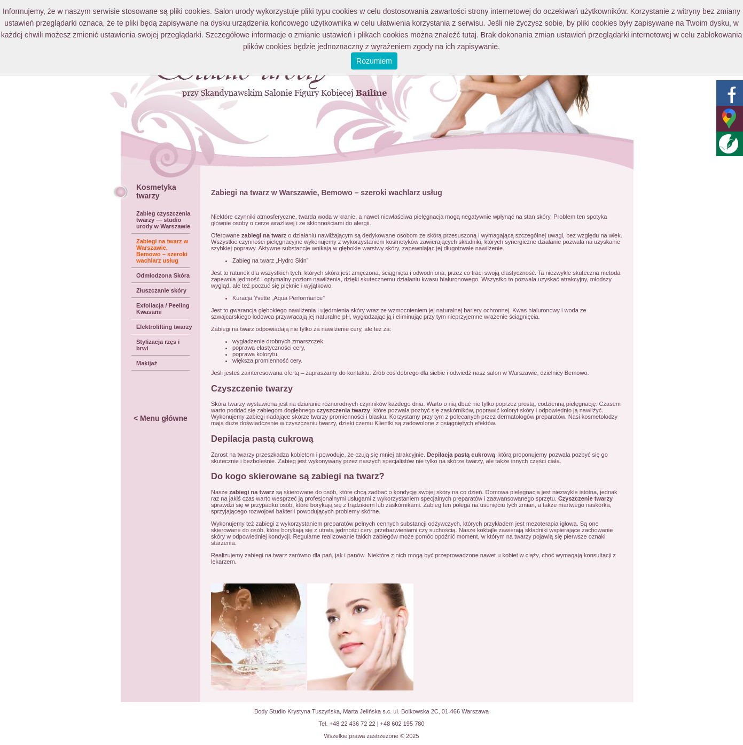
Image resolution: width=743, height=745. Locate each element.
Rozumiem (374, 61)
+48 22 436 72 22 (353, 723)
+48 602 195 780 (402, 723)
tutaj (469, 34)
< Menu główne (160, 418)
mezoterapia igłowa (551, 523)
